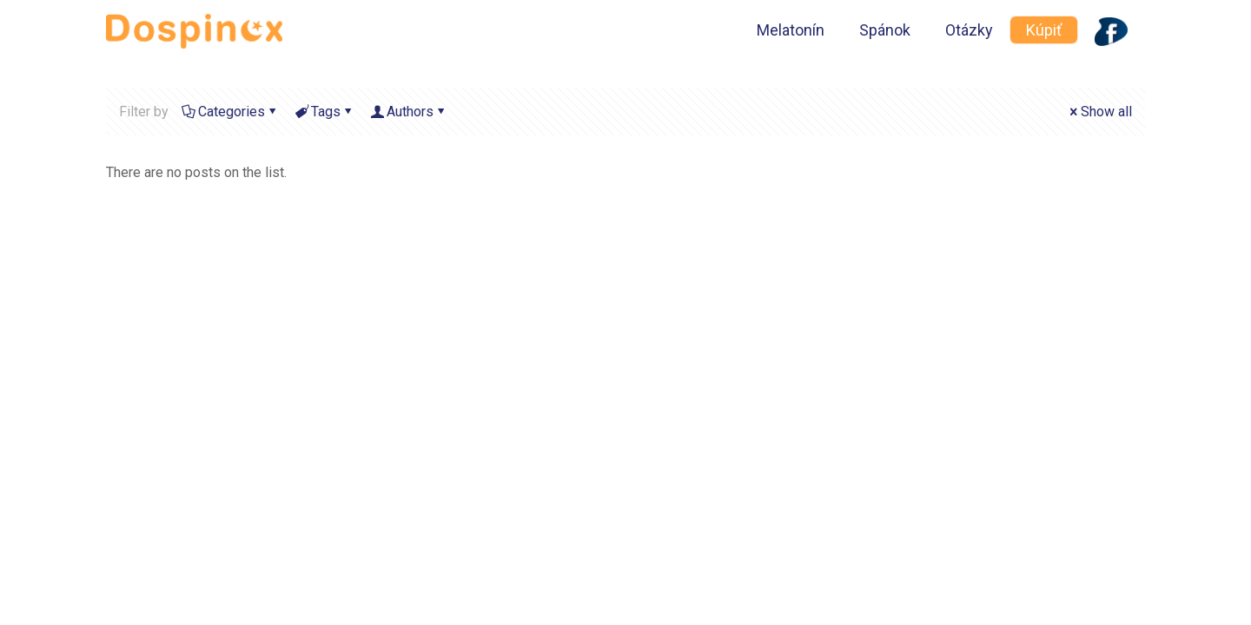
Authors (408, 111)
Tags (324, 111)
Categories (230, 111)
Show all (1099, 111)
